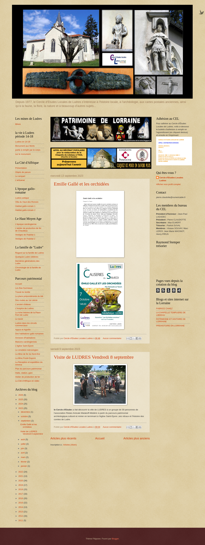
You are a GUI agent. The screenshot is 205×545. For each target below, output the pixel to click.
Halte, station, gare (24, 373)
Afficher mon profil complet (168, 184)
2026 (21, 395)
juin (23, 448)
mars (23, 457)
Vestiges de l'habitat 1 (25, 235)
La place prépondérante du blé (29, 296)
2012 (21, 516)
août (23, 439)
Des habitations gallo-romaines (29, 333)
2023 (21, 408)
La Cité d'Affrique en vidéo (27, 381)
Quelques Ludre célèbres (26, 257)
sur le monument (23, 154)
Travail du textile (22, 292)
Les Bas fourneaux (23, 288)
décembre (26, 412)
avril (23, 453)
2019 (21, 485)
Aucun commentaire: (112, 338)
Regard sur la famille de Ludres (29, 253)
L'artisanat (20, 180)
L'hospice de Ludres (24, 308)
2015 (21, 502)
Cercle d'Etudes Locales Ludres (171, 179)
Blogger (115, 538)
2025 (21, 399)
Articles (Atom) (70, 445)
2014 (21, 507)
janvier (24, 466)
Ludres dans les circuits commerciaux (26, 324)
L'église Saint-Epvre (24, 346)
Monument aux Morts (25, 146)
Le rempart (20, 176)
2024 (21, 404)
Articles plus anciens (136, 438)
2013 (21, 511)
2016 (21, 498)
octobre (24, 416)
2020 (21, 480)
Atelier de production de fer (27, 377)
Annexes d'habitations (25, 338)
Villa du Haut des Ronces (26, 202)
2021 (21, 476)
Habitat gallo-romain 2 (25, 210)
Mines (18, 124)
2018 (21, 489)
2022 (21, 472)
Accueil (99, 438)
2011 (21, 520)
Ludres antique (22, 198)
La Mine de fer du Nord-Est (27, 354)
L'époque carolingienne (26, 224)
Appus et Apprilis (23, 329)
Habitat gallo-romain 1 (25, 206)
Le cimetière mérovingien (26, 350)
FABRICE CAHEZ (164, 308)
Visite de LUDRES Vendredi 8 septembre (94, 357)
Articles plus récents (63, 438)
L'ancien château (23, 304)
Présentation (21, 168)
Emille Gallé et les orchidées (81, 183)
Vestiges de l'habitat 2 (25, 239)
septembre (26, 421)
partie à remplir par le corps (27, 150)
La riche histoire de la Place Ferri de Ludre (28, 313)
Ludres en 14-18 (22, 142)
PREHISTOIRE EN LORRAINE (170, 325)
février (24, 461)
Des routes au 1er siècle (26, 300)
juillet (23, 444)
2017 (21, 494)
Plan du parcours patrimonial (28, 368)
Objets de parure (23, 172)
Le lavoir (19, 319)
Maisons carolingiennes (26, 342)
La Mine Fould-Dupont (25, 358)
